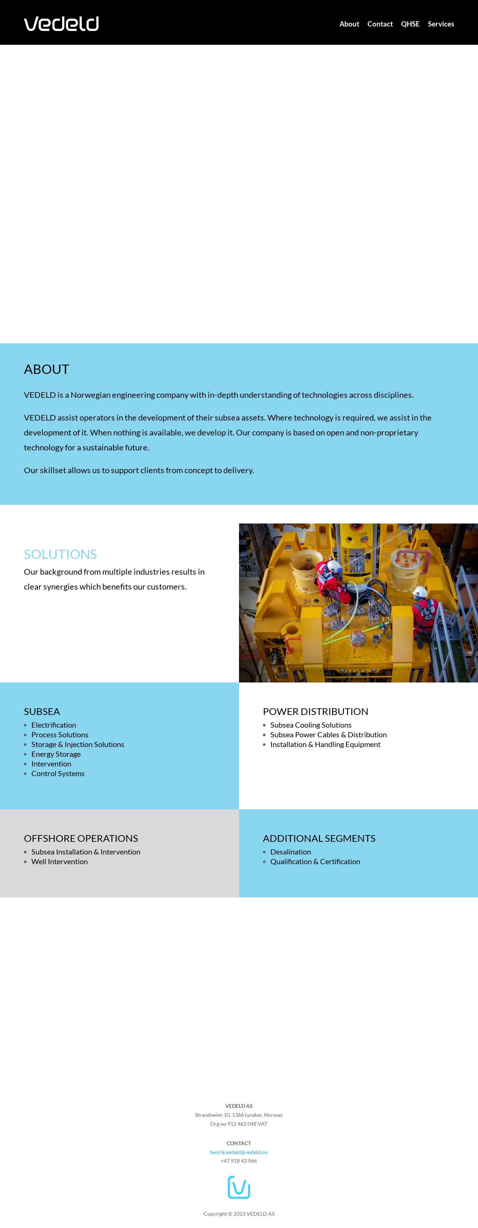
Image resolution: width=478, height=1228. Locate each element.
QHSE (410, 23)
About (349, 23)
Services (441, 23)
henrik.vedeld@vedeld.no (239, 1152)
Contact (380, 23)
